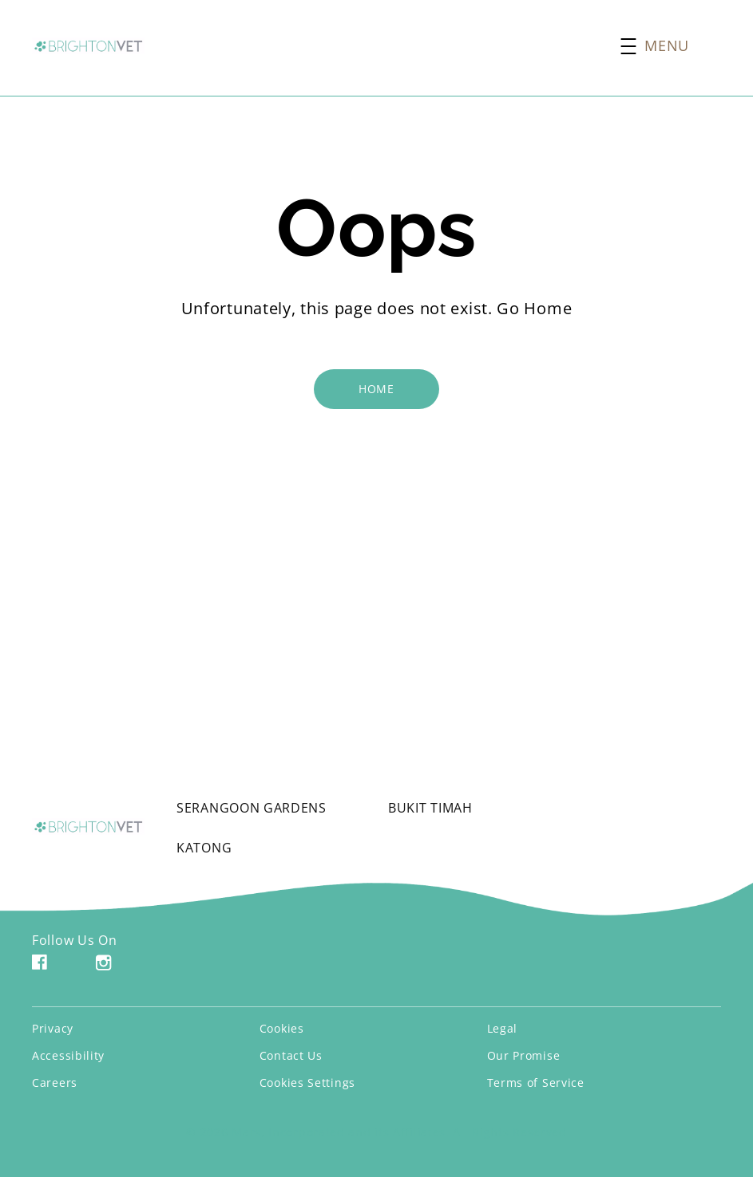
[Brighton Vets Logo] (88, 826)
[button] (670, 45)
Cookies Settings (307, 1082)
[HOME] (376, 389)
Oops (376, 228)
